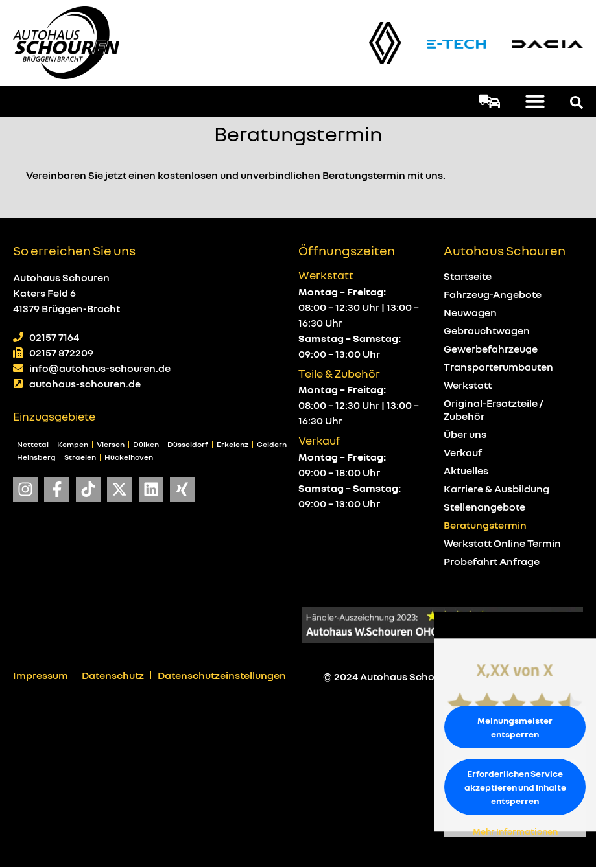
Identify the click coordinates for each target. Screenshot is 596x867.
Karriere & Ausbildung (496, 488)
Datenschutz (113, 675)
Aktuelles (466, 470)
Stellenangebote (484, 506)
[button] (535, 101)
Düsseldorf (187, 444)
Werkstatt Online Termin (502, 543)
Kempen (72, 444)
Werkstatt (468, 384)
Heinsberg (36, 457)
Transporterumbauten (498, 366)
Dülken (146, 444)
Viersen (111, 444)
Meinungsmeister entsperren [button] (515, 727)
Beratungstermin (485, 524)
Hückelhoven (128, 457)
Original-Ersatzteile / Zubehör (493, 409)
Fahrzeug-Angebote (493, 294)
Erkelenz (232, 444)
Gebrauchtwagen (487, 330)
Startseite (468, 276)
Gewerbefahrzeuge (491, 348)
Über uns (465, 434)
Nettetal (33, 444)
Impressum (40, 675)
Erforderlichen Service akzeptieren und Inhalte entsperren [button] (515, 787)
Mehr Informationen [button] (515, 831)
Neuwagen (470, 312)
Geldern (272, 444)
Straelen (80, 457)
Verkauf (463, 452)
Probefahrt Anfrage (492, 561)
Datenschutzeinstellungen (222, 675)
